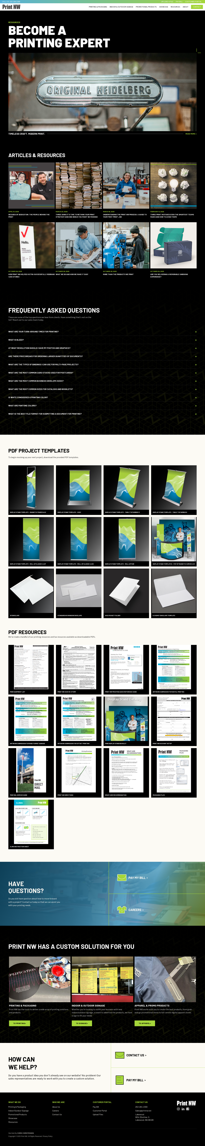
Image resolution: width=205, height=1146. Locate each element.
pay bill (179, 1)
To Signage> (82, 1023)
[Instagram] (178, 1109)
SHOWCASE (163, 7)
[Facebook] (187, 1109)
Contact (197, 7)
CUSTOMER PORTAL (193, 1)
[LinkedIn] (183, 1109)
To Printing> (19, 1023)
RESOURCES (175, 7)
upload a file (167, 1)
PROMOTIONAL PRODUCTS (146, 7)
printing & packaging (98, 7)
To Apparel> (145, 1023)
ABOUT (185, 7)
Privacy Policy (47, 1136)
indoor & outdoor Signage (121, 7)
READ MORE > (191, 134)
